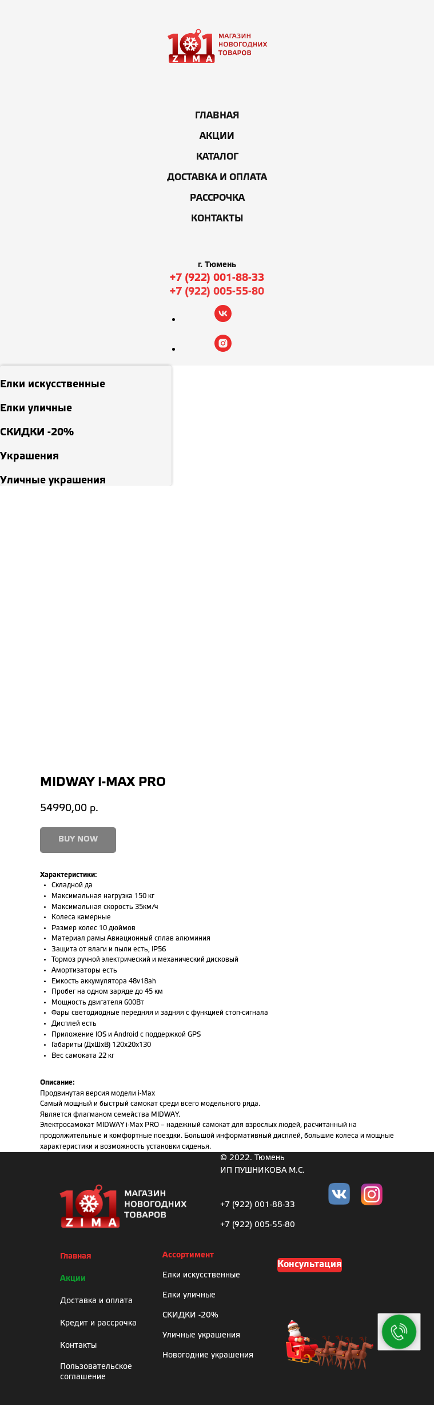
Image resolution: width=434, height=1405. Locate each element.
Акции (217, 136)
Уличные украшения (201, 1335)
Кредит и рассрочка (98, 1323)
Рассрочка (217, 198)
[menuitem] (86, 378)
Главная (217, 116)
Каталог (217, 157)
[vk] (223, 319)
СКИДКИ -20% (190, 1315)
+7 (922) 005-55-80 (217, 291)
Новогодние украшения (207, 1355)
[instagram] (223, 349)
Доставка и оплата (217, 177)
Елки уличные (189, 1295)
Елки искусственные (201, 1275)
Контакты (217, 219)
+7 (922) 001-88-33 (217, 278)
